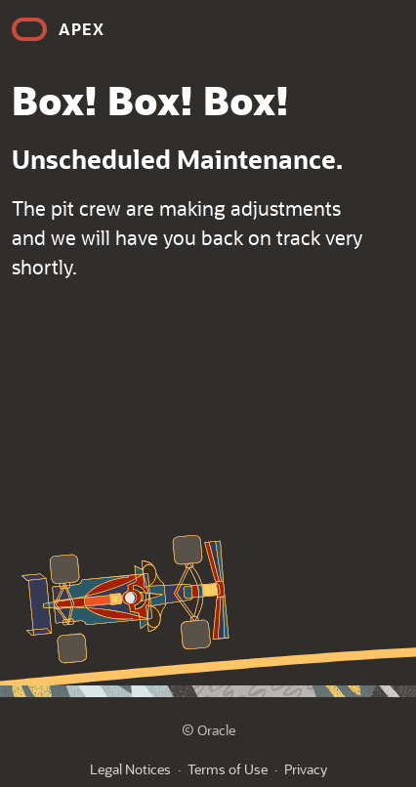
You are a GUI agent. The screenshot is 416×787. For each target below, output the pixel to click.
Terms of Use (227, 769)
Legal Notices (130, 769)
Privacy (305, 769)
